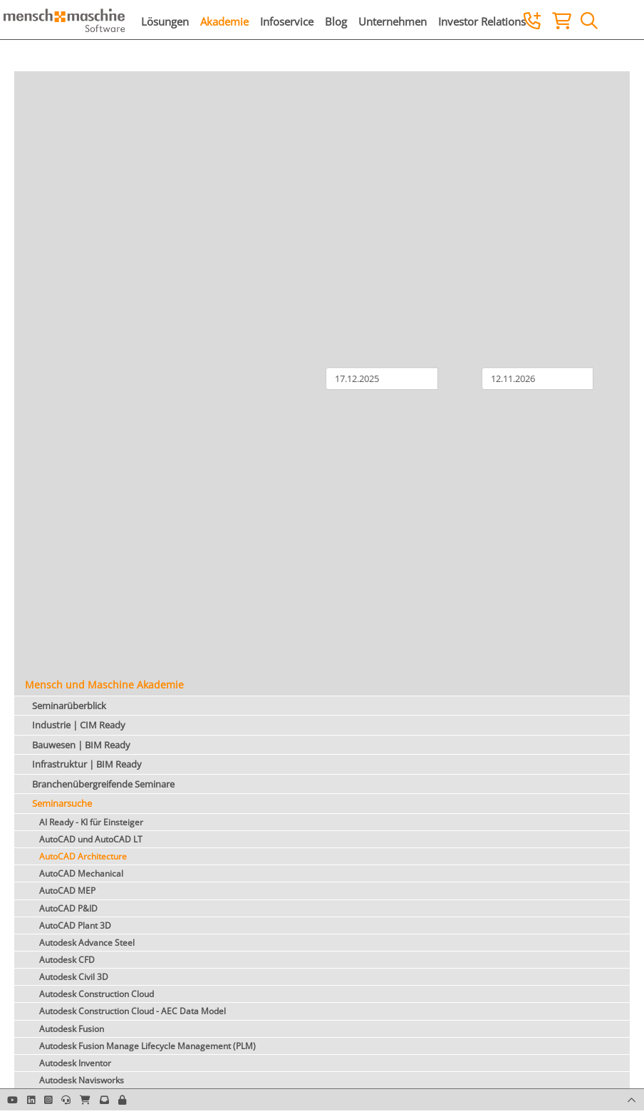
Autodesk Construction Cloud (96, 994)
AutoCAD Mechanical (81, 873)
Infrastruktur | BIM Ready (87, 764)
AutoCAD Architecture (83, 856)
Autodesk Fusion (71, 1029)
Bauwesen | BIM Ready (81, 744)
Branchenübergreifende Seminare (103, 784)
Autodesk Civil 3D (73, 977)
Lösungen (165, 21)
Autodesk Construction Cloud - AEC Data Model (132, 1011)
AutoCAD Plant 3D (75, 925)
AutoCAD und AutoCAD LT (90, 839)
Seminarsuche (62, 803)
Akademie (224, 21)
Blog (336, 21)
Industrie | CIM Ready (78, 724)
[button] (122, 1099)
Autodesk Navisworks (81, 1080)
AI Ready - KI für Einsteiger (91, 822)
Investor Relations (482, 21)
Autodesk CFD (67, 960)
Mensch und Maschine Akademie (104, 684)
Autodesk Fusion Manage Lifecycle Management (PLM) (147, 1046)
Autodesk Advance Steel (87, 943)
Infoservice (286, 21)
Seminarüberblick (69, 705)
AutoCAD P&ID (68, 908)
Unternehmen (392, 21)
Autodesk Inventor (75, 1063)
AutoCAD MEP (67, 891)
